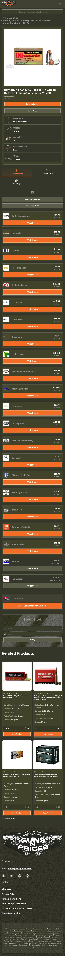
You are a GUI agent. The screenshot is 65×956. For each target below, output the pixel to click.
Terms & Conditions (11, 898)
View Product (17, 734)
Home (6, 17)
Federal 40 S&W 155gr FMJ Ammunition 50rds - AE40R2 (15, 696)
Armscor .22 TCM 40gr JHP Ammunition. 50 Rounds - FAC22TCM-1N (17, 775)
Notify (32, 640)
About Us (6, 889)
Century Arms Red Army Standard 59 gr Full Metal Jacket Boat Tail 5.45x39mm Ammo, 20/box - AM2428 (48, 697)
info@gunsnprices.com (20, 868)
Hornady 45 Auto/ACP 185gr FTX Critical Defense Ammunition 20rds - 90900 (26, 21)
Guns (15, 18)
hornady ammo (10, 818)
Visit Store (32, 223)
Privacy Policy (9, 894)
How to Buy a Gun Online (14, 903)
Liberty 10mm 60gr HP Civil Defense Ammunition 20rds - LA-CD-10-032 (46, 775)
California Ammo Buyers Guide (17, 908)
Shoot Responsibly (11, 913)
